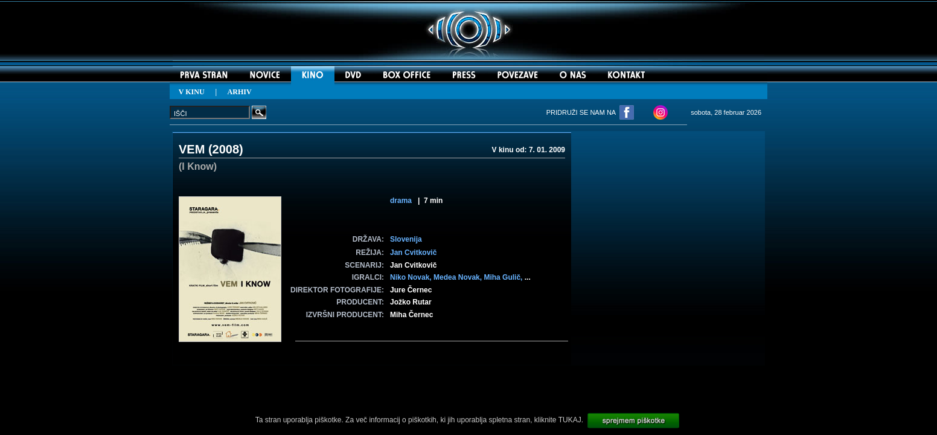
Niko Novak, (411, 277)
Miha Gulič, (504, 277)
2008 (226, 149)
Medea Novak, (458, 277)
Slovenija (406, 239)
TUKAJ (569, 420)
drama (401, 200)
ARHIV (240, 92)
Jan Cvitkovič (413, 252)
